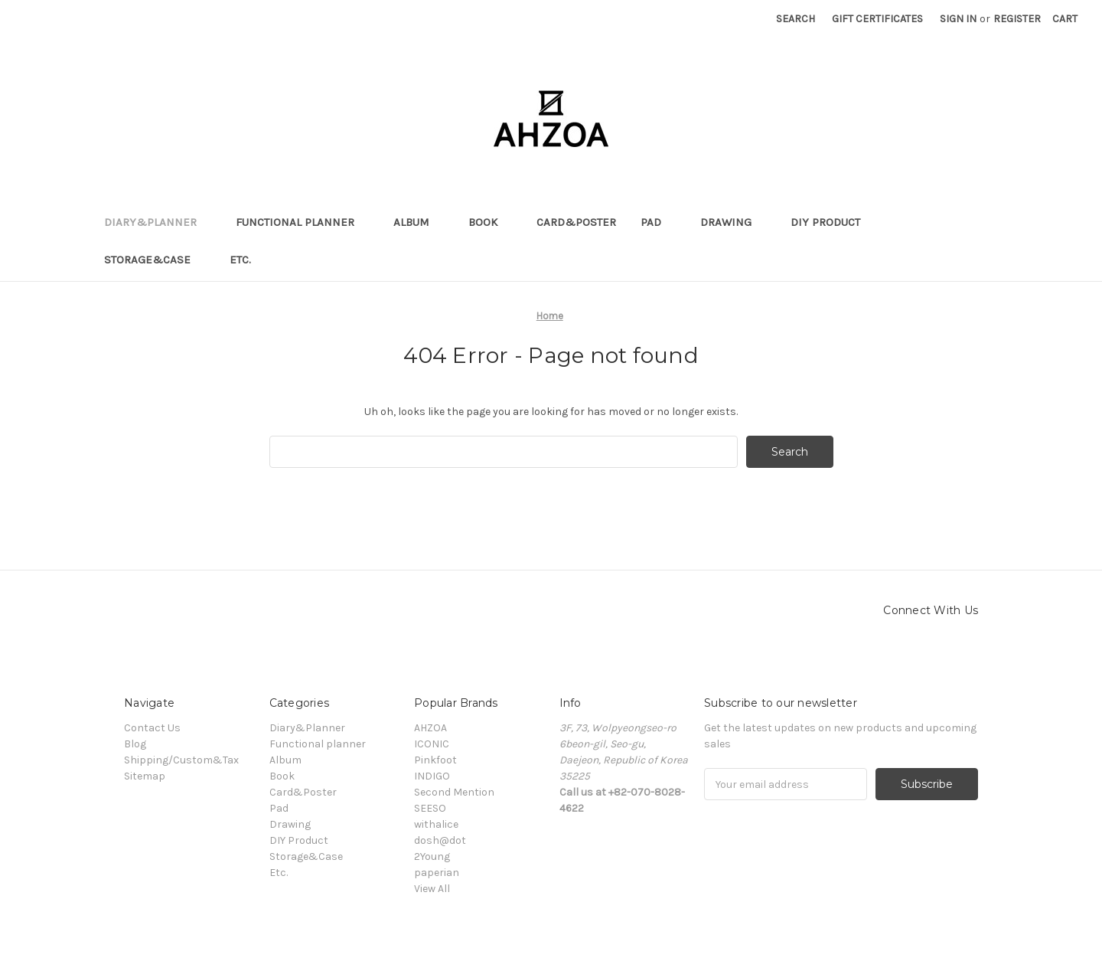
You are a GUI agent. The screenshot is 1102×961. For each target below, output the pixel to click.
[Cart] (1065, 19)
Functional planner (302, 222)
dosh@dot (440, 840)
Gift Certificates (877, 18)
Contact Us (152, 727)
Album (418, 222)
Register (1017, 18)
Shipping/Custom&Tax (181, 760)
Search (795, 18)
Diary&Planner (157, 222)
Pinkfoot (435, 760)
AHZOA (430, 727)
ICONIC (431, 743)
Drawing (733, 222)
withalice (436, 824)
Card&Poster (576, 222)
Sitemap (144, 776)
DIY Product (833, 222)
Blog (135, 743)
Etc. (248, 259)
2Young (432, 856)
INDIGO (432, 776)
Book (490, 222)
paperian (436, 872)
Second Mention (454, 792)
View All (432, 888)
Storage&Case (154, 259)
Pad (658, 222)
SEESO (430, 808)
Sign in (958, 18)
